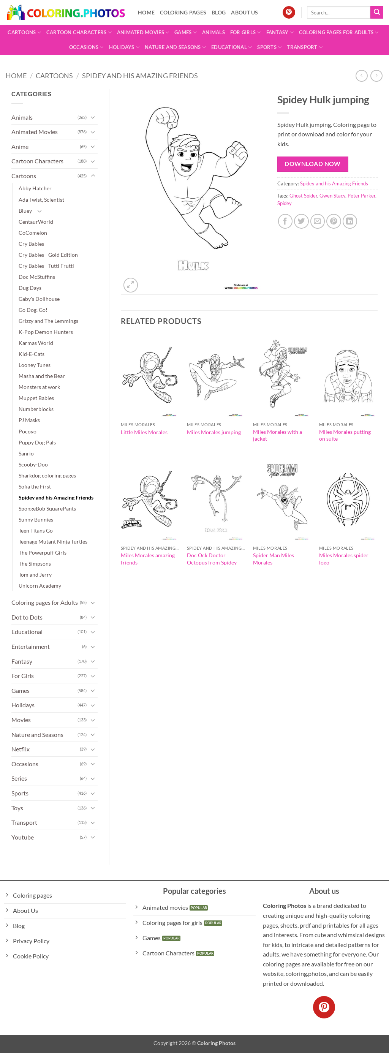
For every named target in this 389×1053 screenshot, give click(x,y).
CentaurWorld (36, 221)
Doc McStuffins (37, 277)
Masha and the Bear (42, 376)
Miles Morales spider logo (343, 559)
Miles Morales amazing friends (148, 559)
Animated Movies (143, 32)
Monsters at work (39, 387)
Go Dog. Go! (33, 310)
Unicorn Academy (40, 585)
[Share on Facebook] (285, 221)
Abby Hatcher (35, 188)
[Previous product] (376, 76)
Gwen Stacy (332, 196)
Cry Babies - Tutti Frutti (46, 265)
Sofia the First (35, 486)
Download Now (313, 163)
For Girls (245, 32)
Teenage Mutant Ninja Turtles (53, 541)
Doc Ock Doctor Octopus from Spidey (212, 559)
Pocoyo (27, 431)
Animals (213, 32)
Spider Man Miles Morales (273, 559)
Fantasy (280, 32)
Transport (305, 47)
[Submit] (376, 12)
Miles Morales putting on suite (345, 435)
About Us (244, 12)
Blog (219, 12)
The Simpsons (35, 563)
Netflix (20, 749)
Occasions (86, 47)
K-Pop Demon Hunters (46, 332)
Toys (17, 807)
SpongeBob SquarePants (47, 508)
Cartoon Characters (79, 32)
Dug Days (30, 288)
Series (19, 778)
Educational (231, 47)
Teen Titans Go (36, 530)
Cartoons (24, 32)
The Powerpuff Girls (42, 552)
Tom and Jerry (35, 574)
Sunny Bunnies (36, 519)
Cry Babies (31, 243)
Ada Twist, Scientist (41, 199)
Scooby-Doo (33, 464)
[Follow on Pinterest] (289, 12)
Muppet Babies (36, 398)
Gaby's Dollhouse (39, 299)
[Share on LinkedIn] (350, 221)
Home (146, 12)
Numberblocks (36, 409)
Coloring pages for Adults (339, 32)
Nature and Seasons (175, 47)
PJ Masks (29, 420)
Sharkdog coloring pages (47, 475)
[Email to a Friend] (317, 221)
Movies (21, 719)
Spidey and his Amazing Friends (140, 75)
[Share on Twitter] (301, 221)
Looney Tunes (35, 365)
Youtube (22, 837)
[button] (130, 285)
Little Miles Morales (144, 432)
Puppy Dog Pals (37, 442)
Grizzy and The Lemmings (48, 321)
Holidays (124, 47)
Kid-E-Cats (31, 354)
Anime (19, 146)
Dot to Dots (27, 617)
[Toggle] (93, 117)
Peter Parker (361, 196)
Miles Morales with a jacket (277, 435)
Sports (269, 47)
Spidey (284, 203)
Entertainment (30, 646)
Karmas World (36, 343)
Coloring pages (183, 12)
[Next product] (361, 76)
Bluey (25, 210)
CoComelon (33, 232)
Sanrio (26, 453)
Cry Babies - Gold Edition (48, 254)
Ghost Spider (303, 196)
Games (185, 32)
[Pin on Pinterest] (333, 221)
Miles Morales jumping (214, 432)
